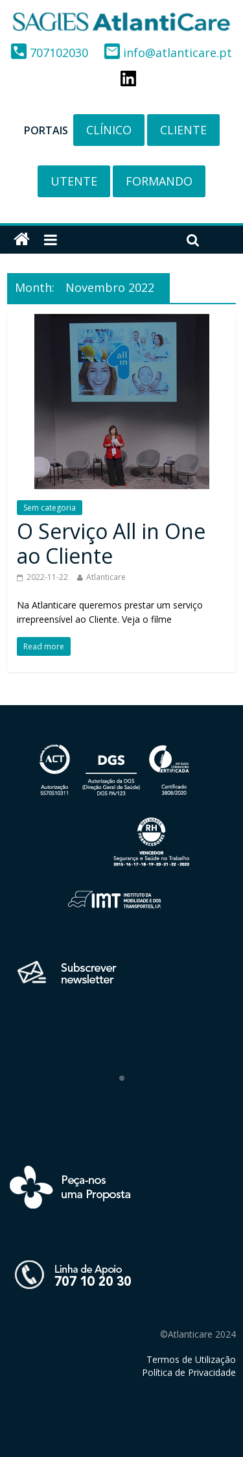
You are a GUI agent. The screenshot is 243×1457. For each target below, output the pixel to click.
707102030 (51, 52)
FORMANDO (159, 181)
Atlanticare (106, 577)
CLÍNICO (109, 130)
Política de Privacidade (189, 1372)
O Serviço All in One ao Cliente (111, 543)
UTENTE (74, 181)
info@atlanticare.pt (168, 52)
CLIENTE (183, 130)
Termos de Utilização (191, 1359)
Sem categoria (49, 507)
